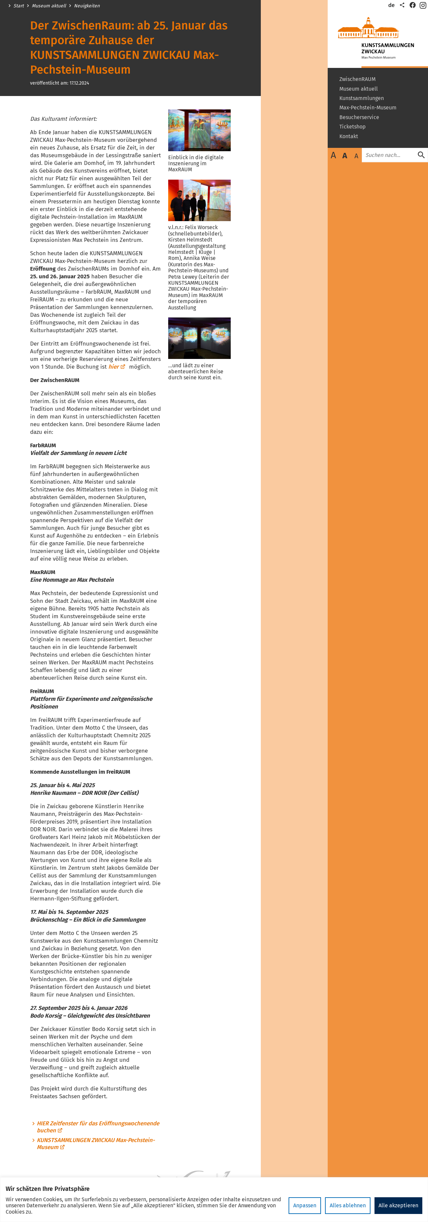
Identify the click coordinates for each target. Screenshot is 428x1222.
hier (117, 366)
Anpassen (304, 1205)
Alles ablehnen (348, 1205)
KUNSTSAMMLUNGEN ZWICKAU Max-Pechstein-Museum (96, 1143)
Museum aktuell (49, 6)
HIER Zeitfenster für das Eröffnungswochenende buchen (98, 1127)
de (391, 5)
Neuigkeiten (87, 6)
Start (18, 6)
